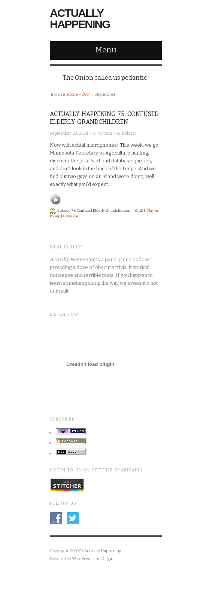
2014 (86, 94)
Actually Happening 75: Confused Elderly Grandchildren (104, 117)
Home (72, 94)
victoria (105, 133)
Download (71, 216)
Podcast (129, 133)
